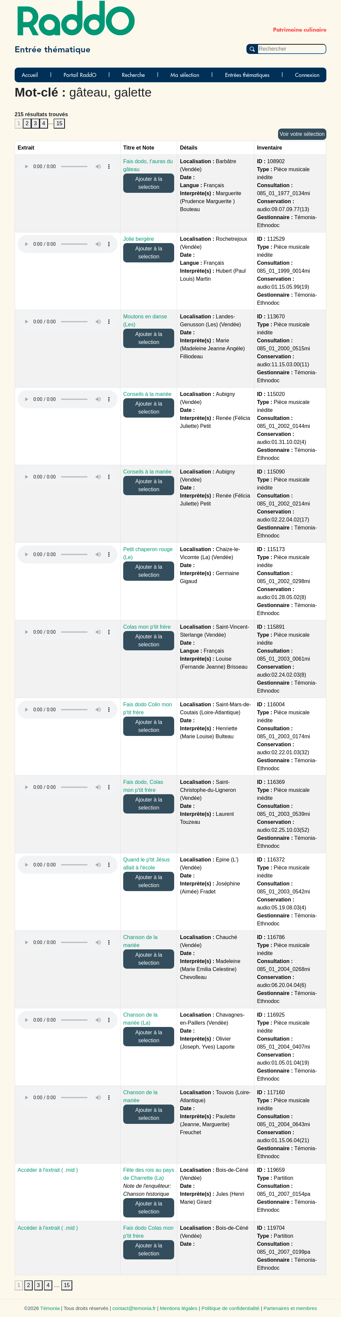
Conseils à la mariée (147, 394)
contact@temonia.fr (134, 1308)
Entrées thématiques (247, 75)
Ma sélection (184, 75)
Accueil (30, 75)
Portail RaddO (80, 75)
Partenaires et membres (290, 1308)
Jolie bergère (138, 239)
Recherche (133, 75)
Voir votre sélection (302, 134)
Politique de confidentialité (230, 1308)
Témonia (50, 1308)
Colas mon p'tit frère (147, 627)
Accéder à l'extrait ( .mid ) (48, 1170)
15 (59, 123)
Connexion (307, 75)
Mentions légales (178, 1308)
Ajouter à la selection (148, 183)
